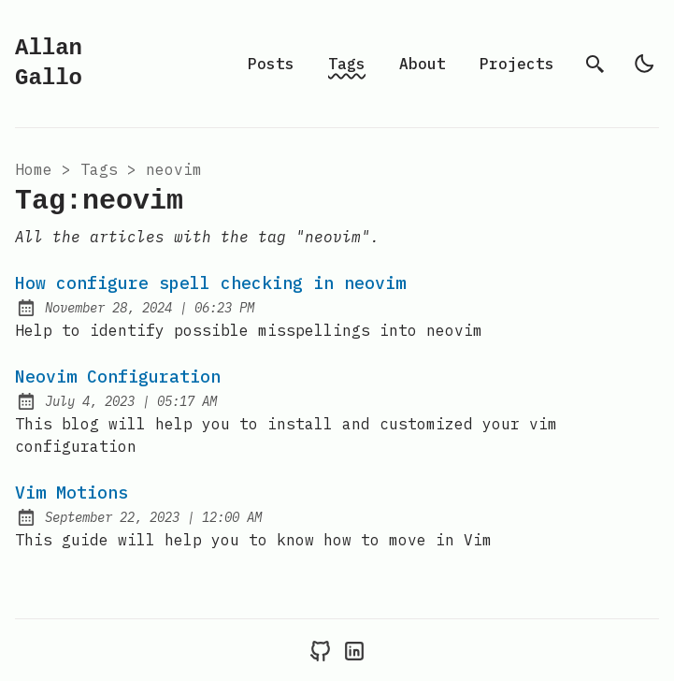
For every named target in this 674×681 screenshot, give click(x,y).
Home (33, 169)
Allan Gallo (48, 63)
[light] (644, 64)
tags (99, 169)
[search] (595, 64)
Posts (271, 63)
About (422, 63)
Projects (517, 63)
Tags (347, 63)
